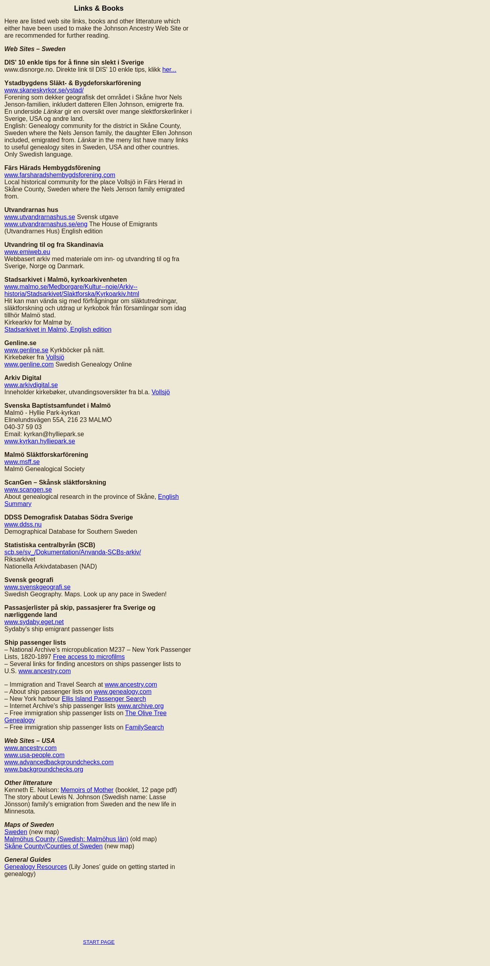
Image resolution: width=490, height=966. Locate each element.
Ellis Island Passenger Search (104, 698)
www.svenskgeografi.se (37, 587)
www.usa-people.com (34, 755)
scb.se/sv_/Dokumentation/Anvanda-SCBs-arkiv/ (72, 552)
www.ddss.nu (23, 524)
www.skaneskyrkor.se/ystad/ (44, 90)
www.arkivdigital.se (31, 385)
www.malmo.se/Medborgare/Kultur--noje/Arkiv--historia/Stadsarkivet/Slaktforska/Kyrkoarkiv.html (71, 290)
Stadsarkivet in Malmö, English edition (57, 329)
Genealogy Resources (35, 866)
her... (169, 69)
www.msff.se (22, 461)
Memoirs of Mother (87, 790)
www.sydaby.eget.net (34, 622)
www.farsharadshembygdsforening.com (59, 175)
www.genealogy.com (123, 691)
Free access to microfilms (89, 656)
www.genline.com (29, 364)
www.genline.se (26, 350)
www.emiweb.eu (27, 251)
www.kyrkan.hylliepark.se (39, 441)
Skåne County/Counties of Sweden (53, 846)
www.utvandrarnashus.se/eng (46, 224)
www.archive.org (140, 706)
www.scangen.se (28, 489)
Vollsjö (55, 357)
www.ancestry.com (45, 671)
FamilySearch (144, 727)
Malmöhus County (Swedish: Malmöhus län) (66, 839)
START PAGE (99, 942)
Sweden (15, 832)
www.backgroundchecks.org (43, 769)
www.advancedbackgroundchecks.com (59, 762)
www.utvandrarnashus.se (39, 217)
